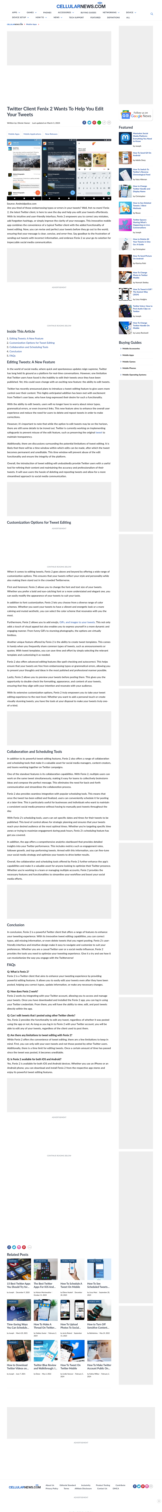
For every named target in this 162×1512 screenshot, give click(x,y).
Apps (14, 12)
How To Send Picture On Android (142, 257)
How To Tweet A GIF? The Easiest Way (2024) (142, 292)
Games (30, 12)
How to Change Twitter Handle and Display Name (141, 189)
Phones (47, 12)
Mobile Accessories (131, 348)
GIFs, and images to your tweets (77, 622)
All (128, 17)
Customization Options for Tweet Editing (32, 342)
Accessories (64, 12)
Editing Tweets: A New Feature (26, 338)
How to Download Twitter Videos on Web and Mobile (17, 1368)
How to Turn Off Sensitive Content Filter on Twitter (97, 1327)
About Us (50, 1485)
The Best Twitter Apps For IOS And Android (44, 1287)
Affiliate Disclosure (83, 1488)
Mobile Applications (32, 134)
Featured (95, 17)
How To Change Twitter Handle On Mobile (141, 325)
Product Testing (103, 1485)
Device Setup (19, 17)
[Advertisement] (81, 1504)
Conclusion (15, 351)
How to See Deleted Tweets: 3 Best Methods (142, 205)
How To (40, 17)
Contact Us (102, 1488)
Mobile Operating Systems (134, 374)
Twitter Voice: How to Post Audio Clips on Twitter (143, 308)
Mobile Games (129, 361)
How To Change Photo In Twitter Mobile (140, 275)
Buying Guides (88, 12)
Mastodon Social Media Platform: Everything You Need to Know (142, 137)
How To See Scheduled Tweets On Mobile (97, 1287)
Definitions (113, 17)
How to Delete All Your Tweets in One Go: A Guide (141, 242)
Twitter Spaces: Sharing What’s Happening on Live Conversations (141, 223)
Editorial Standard (68, 1485)
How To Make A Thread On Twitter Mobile (44, 1327)
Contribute (120, 1485)
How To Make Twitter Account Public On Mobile (99, 1368)
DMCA (116, 1488)
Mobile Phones (129, 368)
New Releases (51, 134)
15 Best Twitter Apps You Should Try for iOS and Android (18, 1287)
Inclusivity (85, 1485)
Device (129, 12)
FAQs (12, 355)
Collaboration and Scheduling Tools (28, 346)
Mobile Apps (13, 134)
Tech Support (76, 17)
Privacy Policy (52, 1488)
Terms (66, 1488)
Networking (110, 12)
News (56, 17)
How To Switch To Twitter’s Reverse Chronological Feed (141, 172)
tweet (99, 432)
